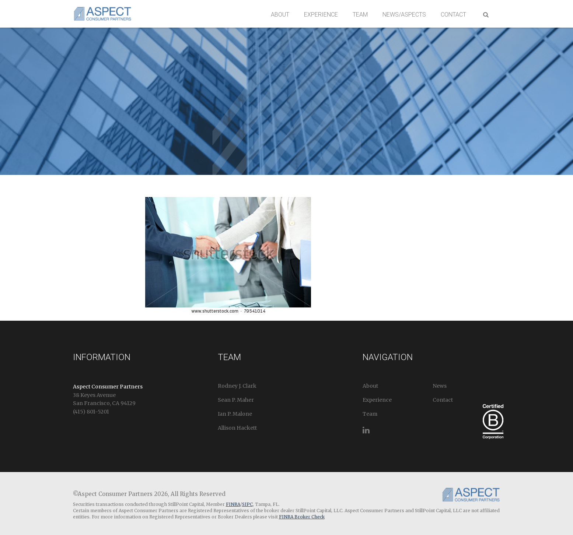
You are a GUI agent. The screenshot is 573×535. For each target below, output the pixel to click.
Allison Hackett (237, 428)
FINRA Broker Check (302, 517)
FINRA (233, 504)
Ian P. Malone (235, 414)
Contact (453, 14)
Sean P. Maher (236, 400)
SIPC (247, 504)
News (440, 386)
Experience (321, 14)
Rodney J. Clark (237, 386)
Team (360, 14)
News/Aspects (404, 14)
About (280, 14)
